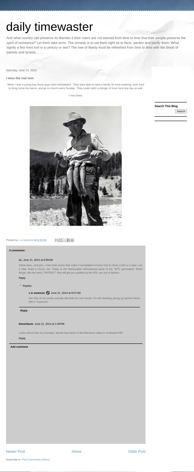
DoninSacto (26, 323)
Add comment (19, 346)
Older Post (137, 452)
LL (20, 259)
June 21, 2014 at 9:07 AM (65, 292)
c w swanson (37, 292)
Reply (22, 277)
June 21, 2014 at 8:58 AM (38, 259)
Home (77, 452)
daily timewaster (49, 26)
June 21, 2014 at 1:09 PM (49, 323)
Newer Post (15, 452)
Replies (27, 285)
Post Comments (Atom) (36, 459)
